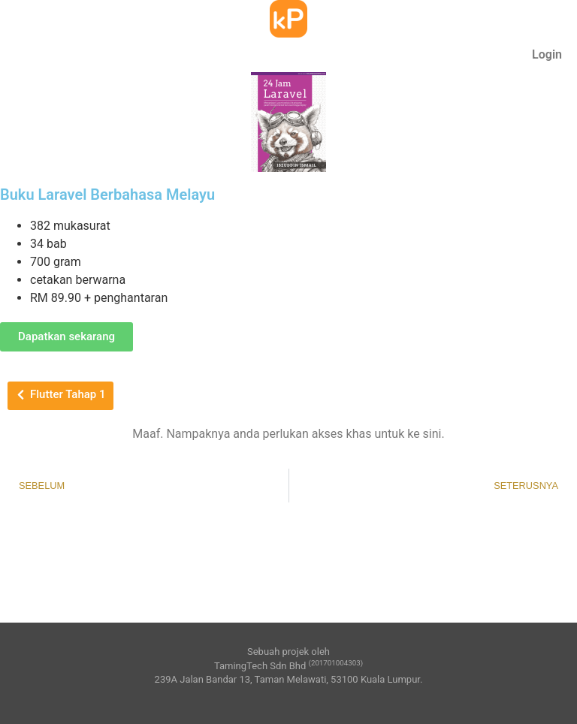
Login (547, 54)
